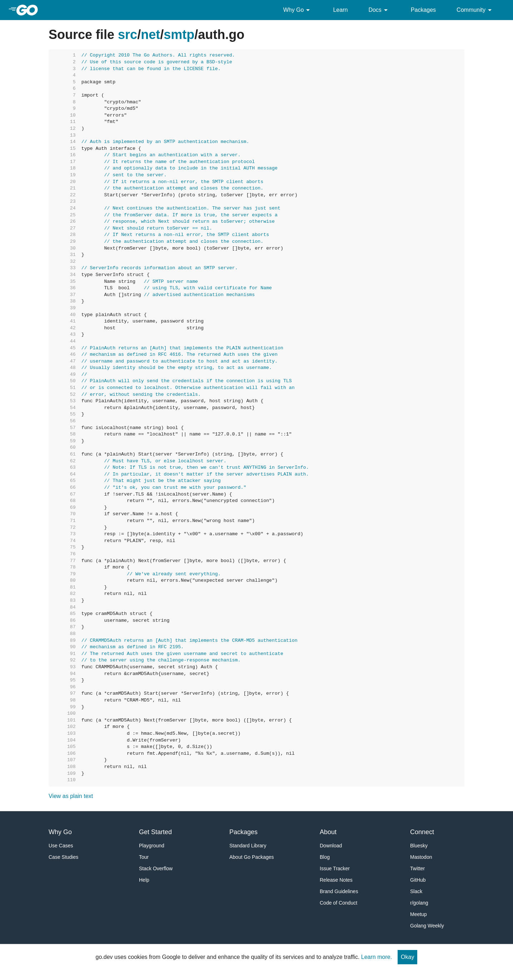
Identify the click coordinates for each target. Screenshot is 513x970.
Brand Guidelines (339, 891)
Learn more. (376, 957)
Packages (423, 10)
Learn (340, 10)
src (127, 34)
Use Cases (61, 845)
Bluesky (419, 845)
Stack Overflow (156, 868)
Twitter (417, 868)
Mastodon (421, 857)
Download (331, 845)
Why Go (298, 10)
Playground (151, 845)
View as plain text (71, 796)
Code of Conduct (338, 903)
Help (144, 880)
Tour (144, 857)
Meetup (418, 914)
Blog (325, 857)
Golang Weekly (427, 926)
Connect (422, 832)
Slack (416, 891)
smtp (179, 34)
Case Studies (63, 857)
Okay (407, 957)
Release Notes (336, 880)
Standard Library (248, 845)
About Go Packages (251, 857)
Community (475, 10)
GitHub (418, 880)
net (150, 34)
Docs (379, 10)
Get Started (155, 832)
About (328, 832)
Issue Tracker (335, 868)
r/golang (419, 903)
